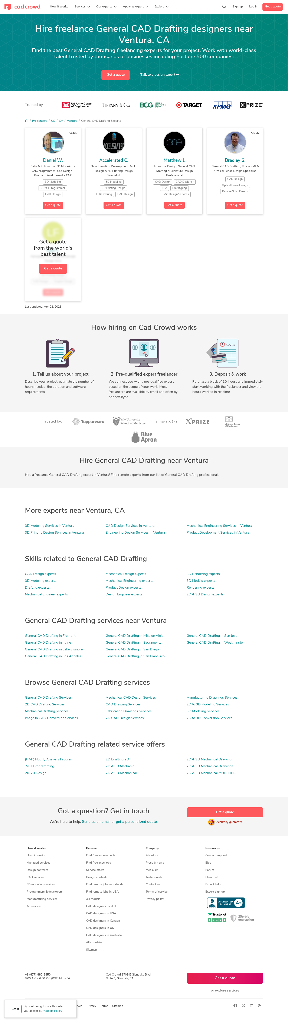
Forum (209, 870)
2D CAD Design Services (125, 718)
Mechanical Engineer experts (46, 594)
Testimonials (154, 877)
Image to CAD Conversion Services (51, 718)
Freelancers (39, 121)
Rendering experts (200, 587)
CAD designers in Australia (104, 935)
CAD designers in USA (101, 913)
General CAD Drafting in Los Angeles (53, 656)
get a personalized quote (136, 822)
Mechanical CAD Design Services (131, 697)
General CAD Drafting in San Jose (212, 636)
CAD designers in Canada (103, 920)
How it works (36, 855)
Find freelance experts (100, 855)
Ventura (72, 121)
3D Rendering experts (203, 574)
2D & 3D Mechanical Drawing (209, 759)
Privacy (91, 1006)
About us (152, 855)
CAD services (35, 877)
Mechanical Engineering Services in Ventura (219, 526)
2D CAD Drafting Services (45, 704)
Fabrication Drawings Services (129, 711)
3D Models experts (201, 581)
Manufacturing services (42, 899)
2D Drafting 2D (117, 759)
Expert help (212, 884)
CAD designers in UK (100, 928)
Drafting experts (37, 587)
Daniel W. (53, 160)
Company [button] (152, 848)
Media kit (152, 870)
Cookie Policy (53, 1011)
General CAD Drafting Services (48, 697)
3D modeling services (41, 884)
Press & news (155, 862)
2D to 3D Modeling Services (208, 704)
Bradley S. (235, 160)
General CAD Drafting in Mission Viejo (135, 636)
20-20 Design (35, 773)
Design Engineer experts (124, 594)
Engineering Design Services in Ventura (135, 532)
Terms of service (156, 891)
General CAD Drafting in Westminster (215, 642)
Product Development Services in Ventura (218, 532)
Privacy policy (155, 899)
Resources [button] (212, 848)
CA (61, 121)
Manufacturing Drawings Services (212, 697)
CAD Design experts (40, 574)
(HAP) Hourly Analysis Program (49, 759)
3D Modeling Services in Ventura (49, 526)
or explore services (225, 990)
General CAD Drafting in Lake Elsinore (54, 649)
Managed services (38, 862)
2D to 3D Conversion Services (209, 718)
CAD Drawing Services (123, 704)
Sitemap (91, 949)
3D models (93, 899)
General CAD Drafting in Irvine (48, 642)
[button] (82, 7)
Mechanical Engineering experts (129, 581)
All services (34, 906)
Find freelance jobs (98, 862)
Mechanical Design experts (126, 574)
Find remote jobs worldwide (104, 884)
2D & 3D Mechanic (120, 766)
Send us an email (96, 822)
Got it (15, 1009)
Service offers (95, 870)
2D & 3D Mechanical (121, 773)
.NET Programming (39, 766)
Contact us (153, 884)
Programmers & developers (45, 891)
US (53, 121)
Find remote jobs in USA (102, 891)
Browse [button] (91, 848)
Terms (104, 1006)
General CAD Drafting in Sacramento (133, 642)
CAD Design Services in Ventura (130, 526)
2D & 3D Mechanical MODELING (211, 773)
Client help (212, 877)
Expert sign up (215, 891)
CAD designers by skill (101, 906)
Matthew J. (174, 160)
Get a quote (273, 6)
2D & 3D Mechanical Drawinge (210, 766)
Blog (208, 862)
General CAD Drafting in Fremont (50, 636)
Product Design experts (123, 587)
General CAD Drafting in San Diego (132, 649)
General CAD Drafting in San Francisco (135, 656)
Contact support (216, 855)
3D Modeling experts (40, 581)
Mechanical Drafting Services (47, 711)
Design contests (37, 870)
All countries (94, 942)
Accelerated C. (113, 160)
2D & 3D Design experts (205, 594)
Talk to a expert (159, 75)
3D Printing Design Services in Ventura (54, 532)
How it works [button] (36, 848)
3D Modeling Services (203, 711)
